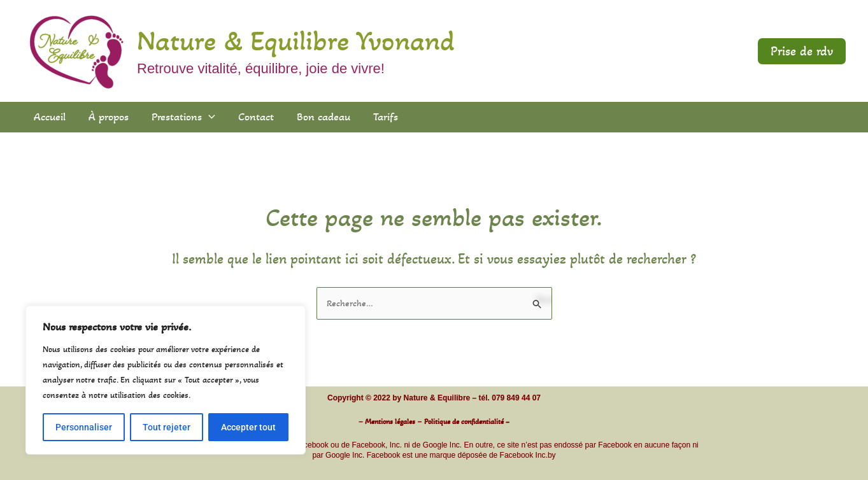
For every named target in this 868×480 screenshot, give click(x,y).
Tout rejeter (166, 427)
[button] (802, 51)
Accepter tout (248, 427)
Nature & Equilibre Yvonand (296, 40)
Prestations (183, 116)
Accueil (50, 116)
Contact (256, 116)
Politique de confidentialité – (466, 421)
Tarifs (385, 116)
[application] (208, 116)
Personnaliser (83, 427)
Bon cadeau (323, 116)
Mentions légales (390, 421)
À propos (109, 116)
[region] (165, 380)
